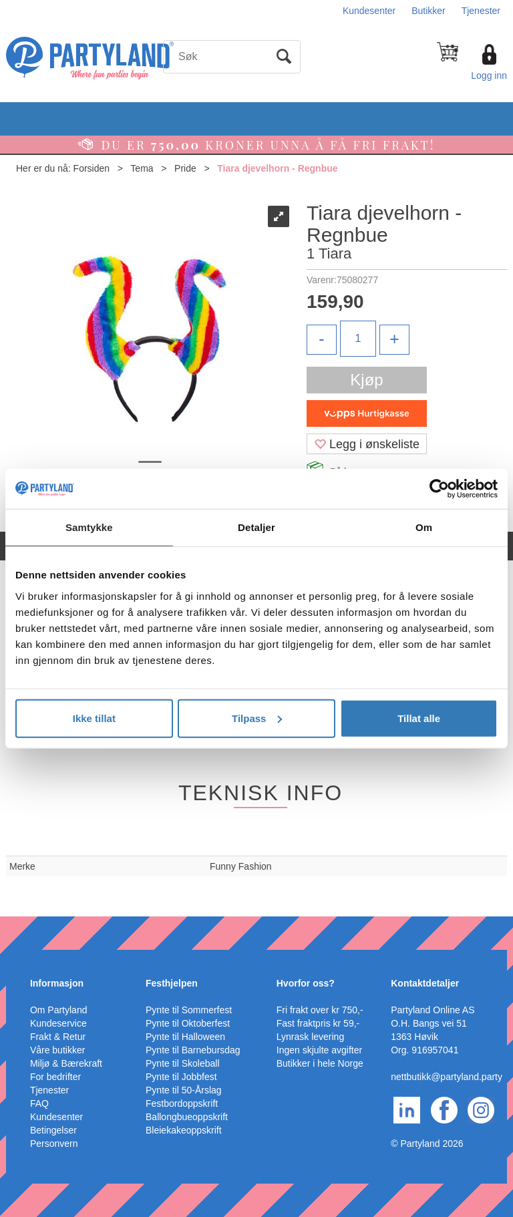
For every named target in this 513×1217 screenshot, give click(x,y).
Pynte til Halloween (185, 1036)
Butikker (428, 10)
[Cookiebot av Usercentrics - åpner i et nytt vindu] (439, 489)
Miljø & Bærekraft (66, 1063)
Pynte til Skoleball (183, 1063)
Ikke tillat (94, 717)
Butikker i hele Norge (320, 1063)
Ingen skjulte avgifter (319, 1050)
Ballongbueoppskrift (187, 1116)
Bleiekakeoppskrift (184, 1130)
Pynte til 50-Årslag (184, 1090)
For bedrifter (55, 1076)
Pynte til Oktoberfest (188, 1023)
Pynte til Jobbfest (181, 1076)
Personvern (54, 1143)
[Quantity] (358, 339)
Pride (185, 168)
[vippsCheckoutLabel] (367, 413)
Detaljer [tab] (256, 527)
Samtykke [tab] (89, 527)
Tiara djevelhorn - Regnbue (277, 168)
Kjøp (366, 380)
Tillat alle (418, 717)
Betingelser (53, 1130)
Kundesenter (369, 10)
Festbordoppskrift (182, 1103)
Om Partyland (59, 1010)
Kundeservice (58, 1023)
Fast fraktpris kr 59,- (318, 1023)
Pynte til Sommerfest (189, 1010)
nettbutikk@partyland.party (446, 1076)
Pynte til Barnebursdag (193, 1050)
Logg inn (489, 75)
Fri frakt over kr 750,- (320, 1010)
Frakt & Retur (58, 1036)
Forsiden (91, 168)
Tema (141, 168)
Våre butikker (57, 1050)
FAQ (39, 1103)
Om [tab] (423, 527)
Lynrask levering (310, 1036)
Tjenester (481, 10)
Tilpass (257, 717)
